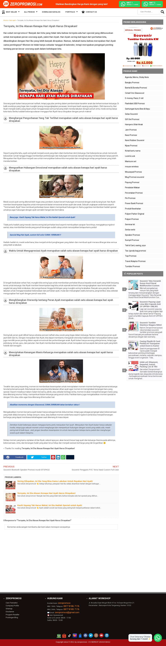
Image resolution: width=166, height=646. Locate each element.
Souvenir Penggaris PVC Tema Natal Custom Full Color (95, 470)
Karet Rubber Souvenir (134, 140)
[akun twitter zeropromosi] (91, 635)
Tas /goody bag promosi (135, 251)
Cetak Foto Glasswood (134, 93)
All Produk (28, 12)
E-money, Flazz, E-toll (134, 98)
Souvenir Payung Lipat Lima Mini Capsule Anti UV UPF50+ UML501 (150, 304)
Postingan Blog (12, 617)
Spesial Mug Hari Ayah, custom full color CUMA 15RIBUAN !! (35, 235)
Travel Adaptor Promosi (135, 261)
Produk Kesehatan (133, 209)
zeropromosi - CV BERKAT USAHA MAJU (93, 642)
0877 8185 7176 (71, 609)
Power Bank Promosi (134, 203)
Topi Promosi (130, 256)
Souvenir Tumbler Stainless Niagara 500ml (151, 324)
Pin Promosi (130, 198)
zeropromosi (64, 603)
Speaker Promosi (132, 235)
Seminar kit (130, 224)
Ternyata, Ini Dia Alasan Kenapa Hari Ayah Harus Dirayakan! (46, 493)
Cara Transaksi (11, 603)
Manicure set (130, 161)
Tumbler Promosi (132, 266)
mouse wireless (132, 166)
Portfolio (67, 12)
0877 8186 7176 (71, 606)
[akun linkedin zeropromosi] (107, 635)
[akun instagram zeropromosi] (96, 635)
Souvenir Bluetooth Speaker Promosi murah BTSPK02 (26, 470)
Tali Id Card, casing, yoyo (135, 245)
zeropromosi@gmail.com (67, 612)
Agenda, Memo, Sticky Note (137, 77)
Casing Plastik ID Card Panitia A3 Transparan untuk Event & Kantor (150, 343)
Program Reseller (12, 614)
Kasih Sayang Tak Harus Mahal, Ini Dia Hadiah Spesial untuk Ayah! (49, 505)
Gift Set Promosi (132, 119)
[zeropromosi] (23, 4)
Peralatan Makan (132, 187)
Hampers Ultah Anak (134, 124)
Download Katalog (50, 12)
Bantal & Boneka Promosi (136, 88)
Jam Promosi (131, 130)
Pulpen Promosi (132, 219)
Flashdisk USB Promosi (135, 103)
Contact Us (88, 12)
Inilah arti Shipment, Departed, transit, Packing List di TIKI (149, 364)
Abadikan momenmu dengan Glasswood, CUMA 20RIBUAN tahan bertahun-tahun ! (45, 405)
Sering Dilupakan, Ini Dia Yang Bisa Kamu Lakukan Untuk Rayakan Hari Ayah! (55, 481)
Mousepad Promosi (133, 172)
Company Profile (12, 606)
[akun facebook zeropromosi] (85, 635)
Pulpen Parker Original (134, 214)
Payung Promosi (132, 182)
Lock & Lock (130, 156)
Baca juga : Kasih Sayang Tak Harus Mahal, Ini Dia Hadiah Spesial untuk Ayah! (42, 217)
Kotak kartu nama (132, 151)
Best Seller (10, 12)
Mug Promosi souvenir (134, 177)
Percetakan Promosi (134, 193)
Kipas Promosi (131, 146)
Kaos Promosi (131, 135)
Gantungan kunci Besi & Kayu (137, 109)
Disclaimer (10, 611)
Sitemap (9, 609)
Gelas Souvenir (131, 114)
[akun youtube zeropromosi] (101, 635)
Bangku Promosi (132, 82)
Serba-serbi (130, 230)
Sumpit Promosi (132, 240)
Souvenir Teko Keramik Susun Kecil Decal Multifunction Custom (150, 283)
